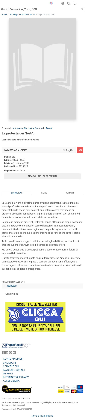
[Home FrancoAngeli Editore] (12, 3)
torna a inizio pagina (42, 415)
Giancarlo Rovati (43, 128)
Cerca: (4, 9)
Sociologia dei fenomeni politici (22, 14)
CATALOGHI (9, 362)
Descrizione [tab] (16, 193)
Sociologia (12, 286)
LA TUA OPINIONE (13, 359)
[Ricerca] (82, 9)
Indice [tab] (44, 193)
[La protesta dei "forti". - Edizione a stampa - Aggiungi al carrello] (80, 150)
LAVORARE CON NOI (14, 370)
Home (4, 14)
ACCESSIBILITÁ (11, 380)
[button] (50, 3)
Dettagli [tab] (70, 193)
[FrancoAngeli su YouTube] (14, 353)
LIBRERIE (8, 373)
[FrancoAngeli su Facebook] (3, 353)
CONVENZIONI (11, 366)
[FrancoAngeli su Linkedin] (6, 353)
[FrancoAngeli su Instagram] (10, 353)
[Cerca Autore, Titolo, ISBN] (44, 9)
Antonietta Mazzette (23, 128)
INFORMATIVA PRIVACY (16, 377)
